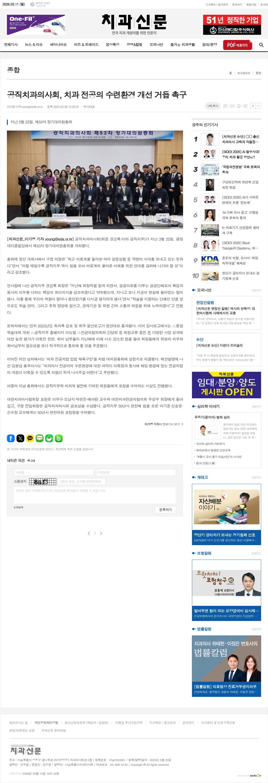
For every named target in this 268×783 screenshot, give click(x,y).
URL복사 (213, 106)
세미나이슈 (58, 44)
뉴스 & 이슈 (33, 44)
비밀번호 (104, 472)
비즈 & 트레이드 (86, 44)
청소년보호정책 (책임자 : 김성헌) (86, 722)
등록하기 (165, 509)
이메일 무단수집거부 (128, 722)
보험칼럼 (204, 553)
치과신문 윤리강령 (53, 730)
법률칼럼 (204, 629)
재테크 (202, 477)
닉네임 (19, 472)
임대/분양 (209, 44)
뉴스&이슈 (243, 73)
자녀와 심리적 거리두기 (210, 444)
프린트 (239, 106)
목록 (225, 106)
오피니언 (156, 44)
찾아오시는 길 (18, 722)
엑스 (20, 438)
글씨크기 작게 (258, 106)
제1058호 (89, 106)
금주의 (205, 124)
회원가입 (251, 4)
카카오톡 (30, 438)
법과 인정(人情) (205, 463)
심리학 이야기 (208, 406)
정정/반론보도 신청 (22, 730)
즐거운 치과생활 (182, 44)
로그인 (264, 4)
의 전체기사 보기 (161, 424)
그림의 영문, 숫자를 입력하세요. (80, 481)
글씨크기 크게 (253, 106)
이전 (88, 533)
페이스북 (11, 438)
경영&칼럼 (134, 44)
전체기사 (10, 44)
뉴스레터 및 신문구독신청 (218, 722)
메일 (232, 106)
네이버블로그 (39, 438)
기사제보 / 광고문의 (217, 4)
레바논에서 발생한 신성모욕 (213, 450)
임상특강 (112, 44)
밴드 (59, 438)
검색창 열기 (261, 44)
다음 (101, 533)
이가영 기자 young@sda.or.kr (25, 106)
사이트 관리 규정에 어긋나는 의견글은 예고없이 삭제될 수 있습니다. (60, 490)
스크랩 (245, 106)
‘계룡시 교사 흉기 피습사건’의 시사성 (219, 457)
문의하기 (237, 4)
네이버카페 (49, 438)
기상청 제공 (41, 5)
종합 (258, 73)
